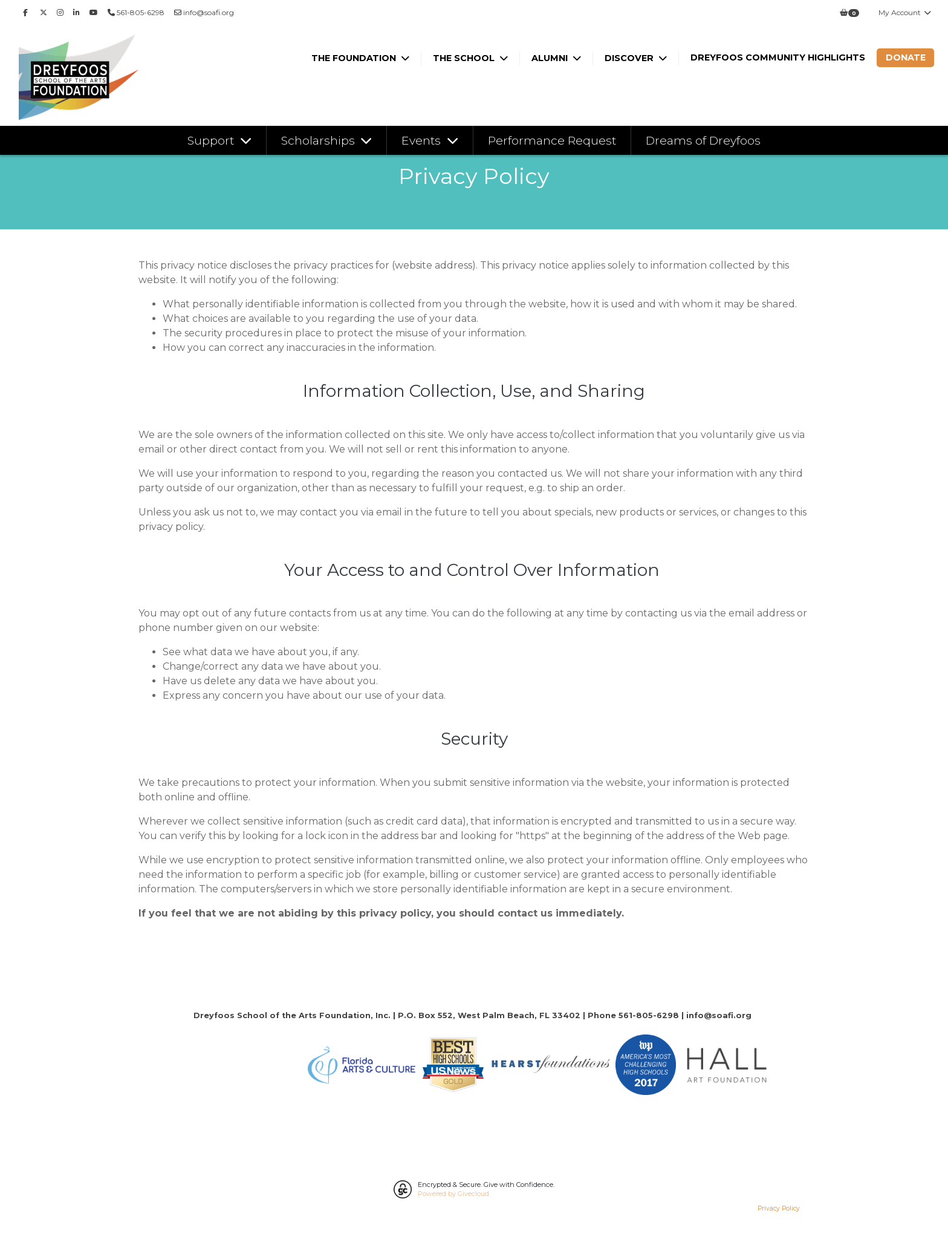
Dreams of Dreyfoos (703, 140)
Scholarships (319, 140)
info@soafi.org (204, 12)
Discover (630, 58)
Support (212, 140)
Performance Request (552, 140)
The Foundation (354, 58)
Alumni (550, 58)
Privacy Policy (779, 1208)
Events (422, 140)
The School (465, 58)
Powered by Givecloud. (454, 1193)
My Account (905, 12)
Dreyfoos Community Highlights (777, 57)
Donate (906, 57)
